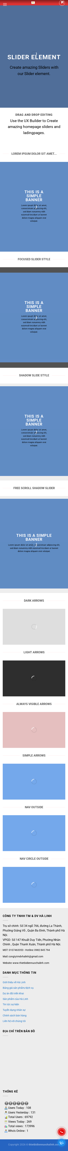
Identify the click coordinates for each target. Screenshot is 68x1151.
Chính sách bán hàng (14, 1015)
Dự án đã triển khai (13, 993)
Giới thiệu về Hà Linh (14, 982)
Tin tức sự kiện (11, 1004)
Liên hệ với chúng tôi (14, 1021)
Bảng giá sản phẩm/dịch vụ (18, 987)
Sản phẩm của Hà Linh (15, 999)
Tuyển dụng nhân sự (14, 1009)
